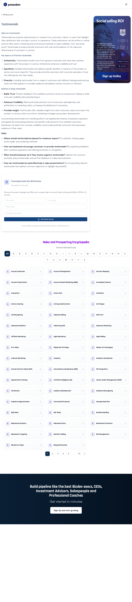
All (7, 253)
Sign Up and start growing (66, 510)
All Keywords (7, 15)
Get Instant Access (46, 219)
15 (79, 454)
